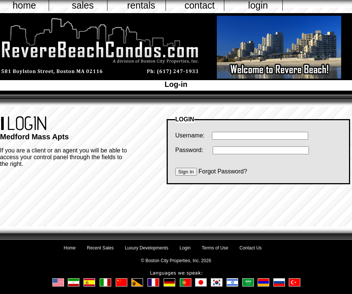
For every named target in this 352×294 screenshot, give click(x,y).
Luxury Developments (146, 248)
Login (184, 248)
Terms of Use (215, 248)
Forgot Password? (222, 171)
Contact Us (251, 248)
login (258, 5)
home (24, 5)
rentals (141, 5)
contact (200, 5)
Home (70, 248)
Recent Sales (100, 248)
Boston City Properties (167, 260)
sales (83, 5)
